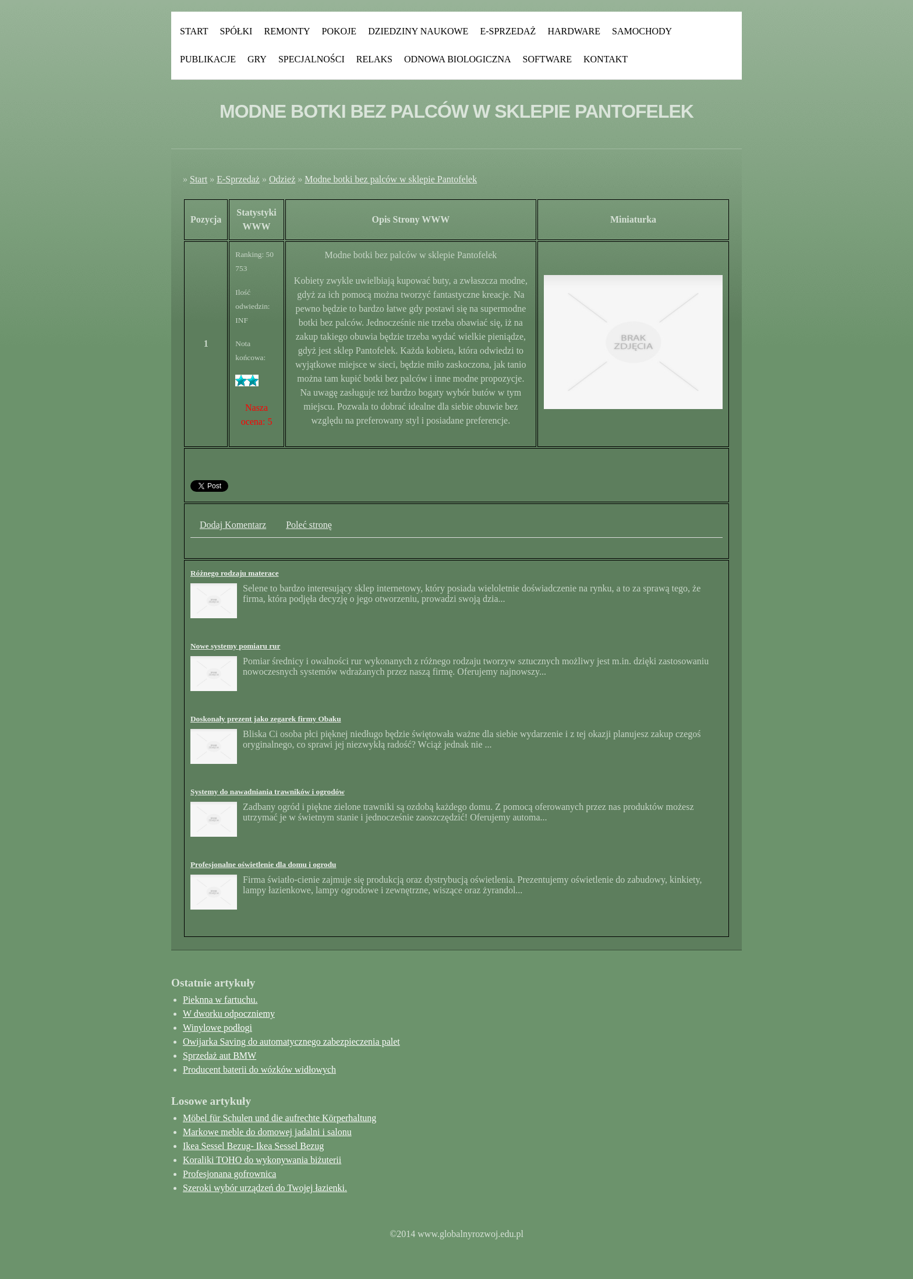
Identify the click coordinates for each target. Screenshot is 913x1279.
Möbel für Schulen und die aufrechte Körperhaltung (279, 1118)
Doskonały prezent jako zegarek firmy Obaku (265, 718)
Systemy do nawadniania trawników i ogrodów (267, 791)
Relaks (374, 59)
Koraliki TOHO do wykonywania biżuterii (262, 1160)
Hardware (573, 31)
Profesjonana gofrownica (229, 1174)
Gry (257, 59)
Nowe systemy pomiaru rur (235, 646)
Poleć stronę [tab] (309, 525)
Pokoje (339, 31)
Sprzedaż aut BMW (219, 1055)
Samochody (642, 31)
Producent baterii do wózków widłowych (259, 1069)
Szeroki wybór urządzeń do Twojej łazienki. (265, 1188)
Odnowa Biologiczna (457, 59)
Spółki (236, 31)
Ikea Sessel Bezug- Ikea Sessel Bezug (253, 1146)
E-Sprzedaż (508, 31)
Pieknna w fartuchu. (220, 1000)
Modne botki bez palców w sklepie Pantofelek (391, 179)
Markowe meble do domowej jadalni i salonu (267, 1132)
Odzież (282, 179)
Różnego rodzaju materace (234, 573)
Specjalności (311, 59)
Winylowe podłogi (217, 1028)
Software (547, 59)
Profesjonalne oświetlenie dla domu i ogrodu (263, 864)
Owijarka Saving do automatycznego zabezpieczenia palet (291, 1042)
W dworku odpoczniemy (229, 1014)
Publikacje (208, 59)
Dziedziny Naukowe (418, 31)
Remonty (287, 31)
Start (194, 31)
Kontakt (605, 59)
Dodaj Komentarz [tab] (233, 525)
